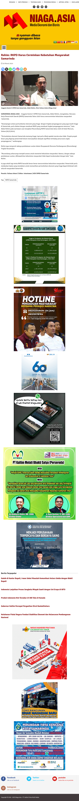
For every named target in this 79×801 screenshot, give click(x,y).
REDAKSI (12, 2)
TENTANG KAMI (36, 2)
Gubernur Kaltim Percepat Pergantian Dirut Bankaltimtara (25, 606)
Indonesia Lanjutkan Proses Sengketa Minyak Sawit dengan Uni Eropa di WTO (33, 589)
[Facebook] (3, 69)
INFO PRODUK (23, 2)
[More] (25, 69)
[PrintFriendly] (21, 69)
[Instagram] (17, 69)
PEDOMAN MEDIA (50, 2)
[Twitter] (14, 69)
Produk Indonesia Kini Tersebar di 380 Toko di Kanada (23, 598)
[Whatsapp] (10, 69)
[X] (6, 69)
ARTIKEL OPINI (64, 2)
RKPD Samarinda (10, 180)
